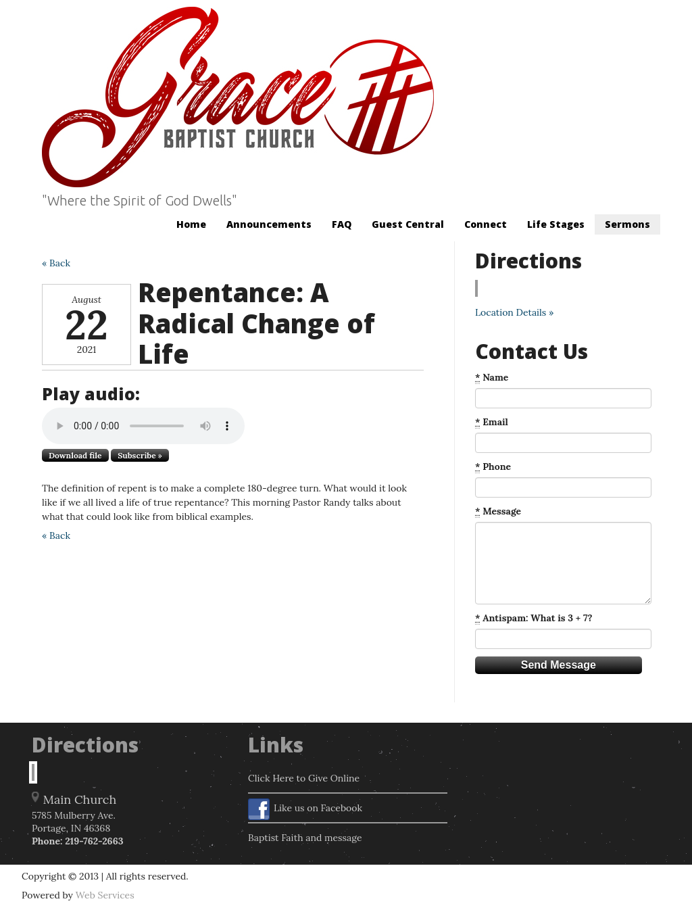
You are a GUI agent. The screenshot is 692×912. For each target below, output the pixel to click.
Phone (493, 466)
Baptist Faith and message (305, 838)
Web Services (105, 895)
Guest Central (408, 224)
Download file (75, 455)
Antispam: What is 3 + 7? (534, 618)
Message (498, 511)
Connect (485, 224)
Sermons (627, 224)
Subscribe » (140, 455)
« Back (56, 263)
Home (191, 224)
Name (491, 377)
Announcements (269, 224)
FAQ (341, 224)
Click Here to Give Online (304, 778)
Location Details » (514, 312)
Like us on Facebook (305, 809)
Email (491, 422)
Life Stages (556, 224)
